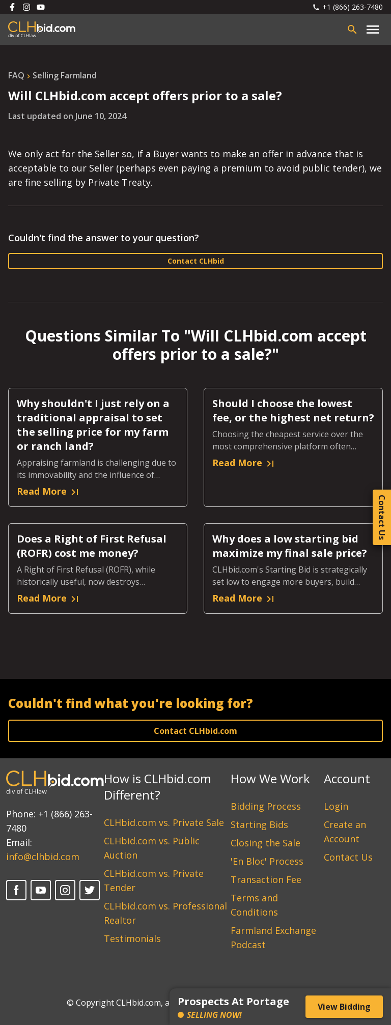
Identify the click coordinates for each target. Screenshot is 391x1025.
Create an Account (345, 831)
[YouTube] (41, 890)
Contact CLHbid (195, 261)
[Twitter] (89, 890)
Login (336, 806)
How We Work (270, 778)
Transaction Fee (266, 879)
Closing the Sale (265, 843)
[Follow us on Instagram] (26, 7)
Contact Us (348, 857)
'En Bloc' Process (267, 861)
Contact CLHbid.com (195, 730)
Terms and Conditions (254, 905)
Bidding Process (266, 806)
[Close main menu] (372, 29)
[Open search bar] (352, 29)
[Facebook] (16, 890)
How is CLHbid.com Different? (157, 786)
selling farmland (65, 75)
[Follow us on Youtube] (41, 7)
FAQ (16, 75)
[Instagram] (65, 890)
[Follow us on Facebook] (12, 7)
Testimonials (132, 938)
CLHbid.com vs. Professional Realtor (165, 913)
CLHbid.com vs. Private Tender (154, 880)
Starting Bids (259, 824)
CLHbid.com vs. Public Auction (152, 848)
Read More (49, 491)
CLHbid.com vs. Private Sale (164, 822)
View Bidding (344, 1006)
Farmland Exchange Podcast (273, 937)
